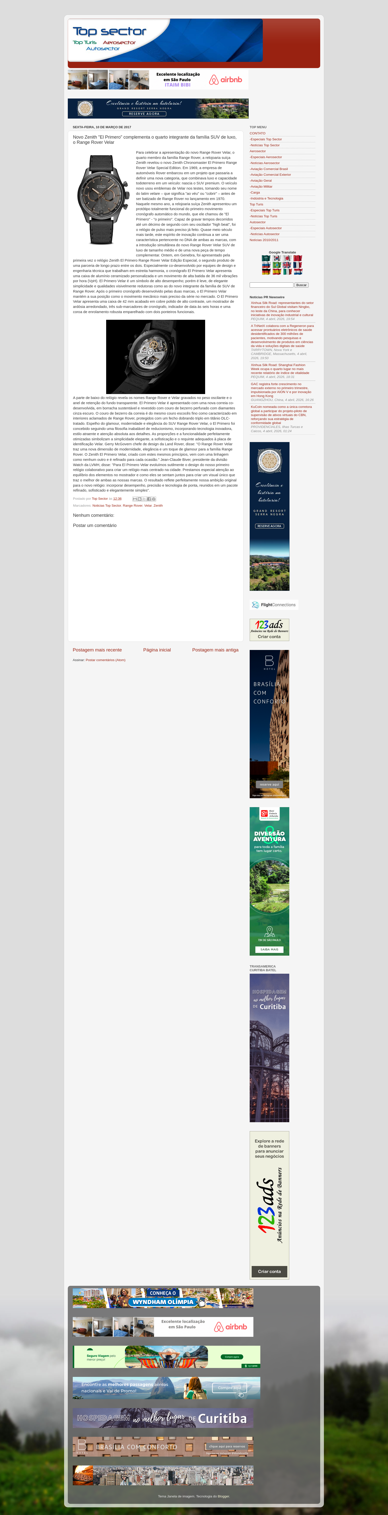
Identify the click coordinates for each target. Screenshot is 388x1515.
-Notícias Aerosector (265, 163)
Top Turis (256, 204)
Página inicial (157, 649)
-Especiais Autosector (266, 228)
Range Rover (133, 505)
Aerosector (258, 151)
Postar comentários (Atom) (106, 660)
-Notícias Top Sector (265, 145)
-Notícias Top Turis (263, 216)
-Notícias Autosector (265, 234)
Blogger (223, 1496)
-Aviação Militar (261, 186)
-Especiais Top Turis (265, 210)
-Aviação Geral (261, 180)
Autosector (258, 222)
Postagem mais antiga (215, 649)
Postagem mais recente (97, 649)
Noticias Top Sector (107, 505)
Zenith (158, 505)
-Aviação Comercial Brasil (269, 169)
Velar (148, 505)
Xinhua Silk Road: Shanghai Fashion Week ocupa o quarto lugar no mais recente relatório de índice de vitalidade (280, 369)
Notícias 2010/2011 (264, 240)
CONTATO (258, 133)
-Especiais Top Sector (266, 139)
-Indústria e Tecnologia (266, 198)
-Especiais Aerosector (266, 157)
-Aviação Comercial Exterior (270, 174)
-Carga (255, 192)
